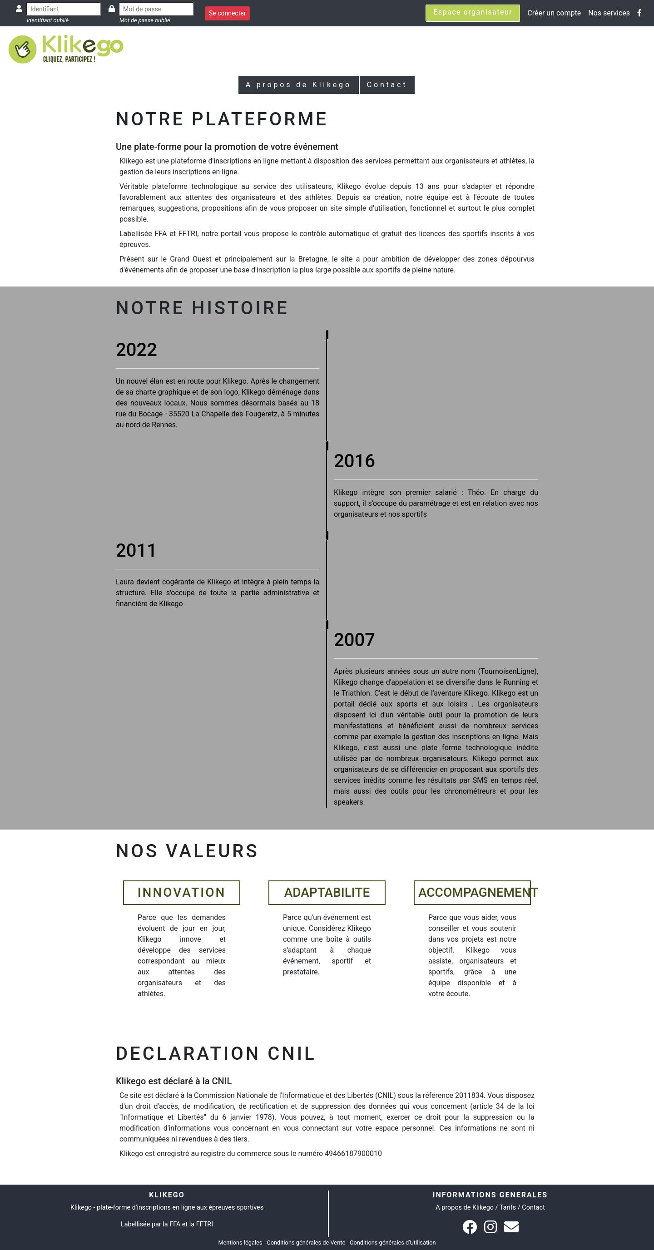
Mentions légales (240, 1242)
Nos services (609, 13)
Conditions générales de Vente (306, 1242)
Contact (387, 84)
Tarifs (508, 1207)
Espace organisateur (472, 12)
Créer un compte (554, 13)
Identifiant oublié (48, 20)
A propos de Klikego (299, 84)
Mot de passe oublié (144, 20)
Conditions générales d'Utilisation (393, 1242)
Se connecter (227, 13)
